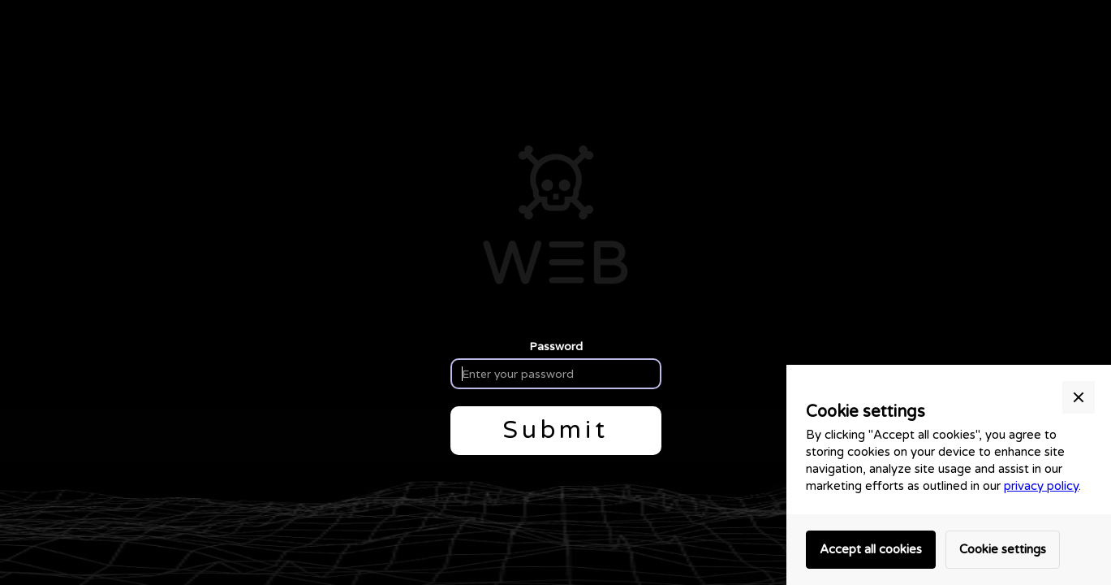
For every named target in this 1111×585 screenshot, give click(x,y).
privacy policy (1041, 486)
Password (556, 346)
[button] (1078, 397)
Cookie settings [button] (1002, 549)
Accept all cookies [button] (871, 549)
